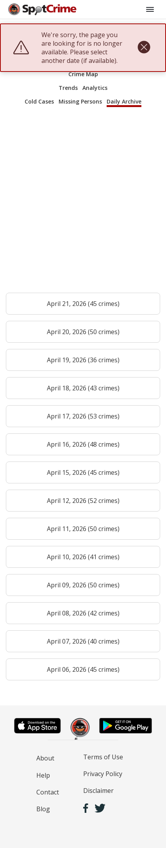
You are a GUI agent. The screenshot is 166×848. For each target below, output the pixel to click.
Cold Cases (39, 101)
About (45, 758)
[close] (144, 47)
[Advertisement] (83, 203)
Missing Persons (80, 101)
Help (43, 775)
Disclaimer (98, 790)
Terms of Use (103, 757)
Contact (47, 792)
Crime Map (83, 74)
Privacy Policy (102, 773)
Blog (43, 809)
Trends (68, 87)
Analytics (94, 87)
